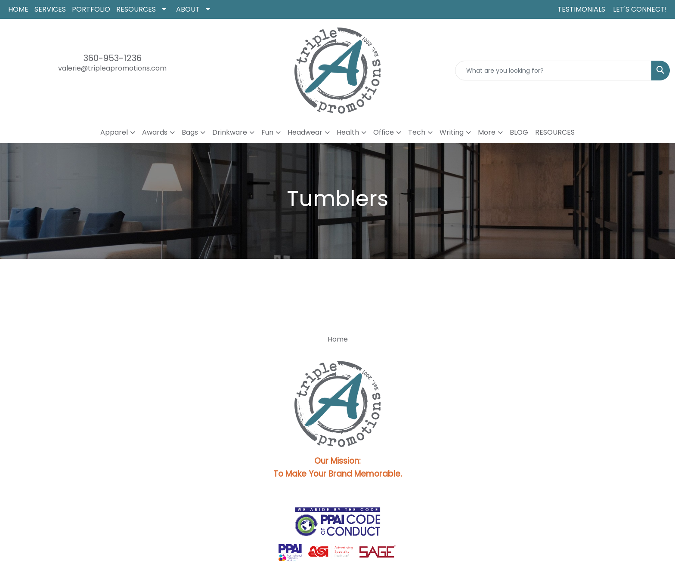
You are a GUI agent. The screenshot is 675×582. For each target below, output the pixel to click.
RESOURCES (136, 9)
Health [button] (348, 132)
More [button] (486, 132)
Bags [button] (190, 132)
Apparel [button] (114, 132)
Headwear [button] (305, 132)
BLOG (519, 132)
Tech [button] (416, 132)
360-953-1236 (113, 58)
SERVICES (50, 9)
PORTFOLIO (91, 9)
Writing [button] (452, 132)
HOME (18, 9)
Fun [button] (267, 132)
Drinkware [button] (229, 132)
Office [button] (383, 132)
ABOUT (188, 9)
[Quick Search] (553, 70)
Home (338, 339)
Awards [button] (154, 132)
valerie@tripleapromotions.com (112, 68)
